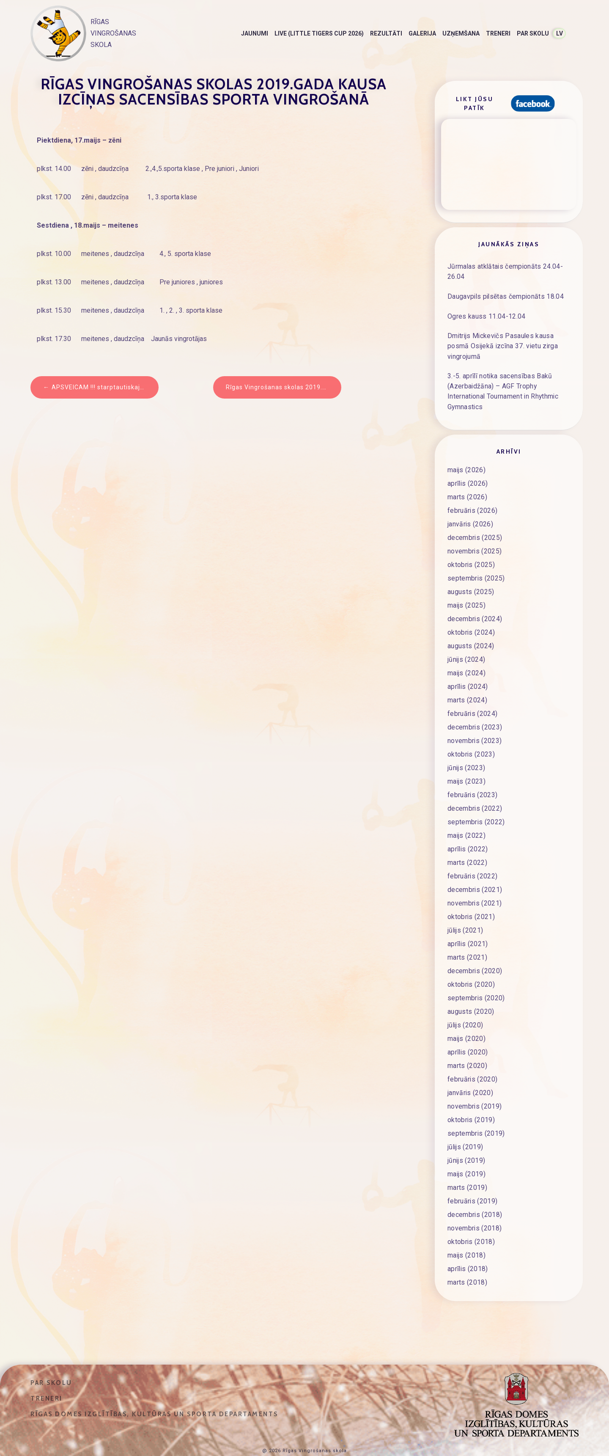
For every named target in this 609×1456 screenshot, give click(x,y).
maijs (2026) (467, 453)
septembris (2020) (476, 981)
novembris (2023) (475, 723)
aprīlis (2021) (468, 926)
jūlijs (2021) (465, 913)
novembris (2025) (475, 534)
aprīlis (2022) (468, 832)
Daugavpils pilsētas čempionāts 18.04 (507, 293)
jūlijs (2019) (465, 1130)
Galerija (422, 33)
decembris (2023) (475, 710)
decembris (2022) (475, 791)
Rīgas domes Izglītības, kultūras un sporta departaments (154, 1397)
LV (559, 33)
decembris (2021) (475, 872)
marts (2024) (467, 683)
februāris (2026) (473, 493)
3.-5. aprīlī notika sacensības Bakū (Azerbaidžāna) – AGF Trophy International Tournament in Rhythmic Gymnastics (507, 378)
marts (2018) (467, 1265)
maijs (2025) (467, 588)
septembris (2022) (476, 805)
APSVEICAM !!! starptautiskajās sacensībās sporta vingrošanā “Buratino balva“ (105, 387)
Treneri (498, 33)
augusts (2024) (471, 629)
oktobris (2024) (471, 615)
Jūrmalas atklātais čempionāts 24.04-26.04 (507, 269)
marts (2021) (467, 940)
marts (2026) (467, 480)
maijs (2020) (467, 1021)
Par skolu (533, 33)
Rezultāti (386, 33)
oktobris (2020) (471, 967)
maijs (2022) (467, 818)
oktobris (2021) (471, 899)
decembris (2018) (475, 1197)
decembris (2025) (475, 520)
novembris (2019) (475, 1089)
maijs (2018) (467, 1238)
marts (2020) (467, 1048)
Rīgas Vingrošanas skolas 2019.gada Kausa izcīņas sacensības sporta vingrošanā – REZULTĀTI (283, 387)
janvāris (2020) (470, 1075)
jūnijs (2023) (466, 750)
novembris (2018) (475, 1211)
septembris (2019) (476, 1116)
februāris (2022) (473, 859)
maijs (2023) (467, 764)
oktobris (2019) (471, 1102)
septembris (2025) (476, 561)
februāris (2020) (473, 1062)
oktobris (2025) (471, 547)
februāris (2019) (473, 1184)
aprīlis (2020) (468, 1035)
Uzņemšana (461, 33)
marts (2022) (467, 845)
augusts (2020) (471, 994)
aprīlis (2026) (468, 466)
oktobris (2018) (471, 1224)
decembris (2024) (475, 602)
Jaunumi (254, 33)
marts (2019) (467, 1170)
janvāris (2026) (470, 507)
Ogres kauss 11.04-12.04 (486, 313)
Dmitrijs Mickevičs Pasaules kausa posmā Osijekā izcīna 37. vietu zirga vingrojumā (504, 339)
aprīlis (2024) (468, 669)
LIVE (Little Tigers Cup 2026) (319, 33)
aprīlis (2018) (468, 1251)
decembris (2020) (475, 954)
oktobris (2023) (471, 737)
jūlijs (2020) (465, 1008)
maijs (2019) (467, 1157)
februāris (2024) (473, 696)
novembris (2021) (475, 886)
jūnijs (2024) (466, 642)
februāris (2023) (473, 778)
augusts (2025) (471, 574)
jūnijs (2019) (466, 1143)
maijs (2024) (467, 656)
